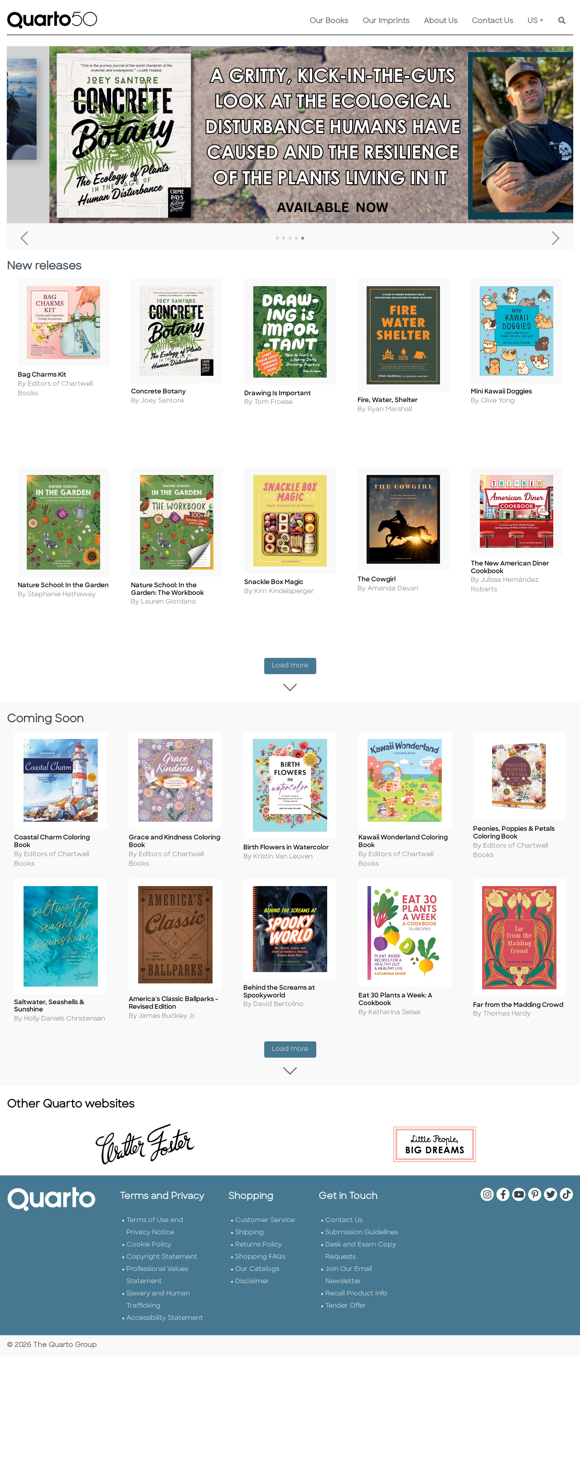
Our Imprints (385, 21)
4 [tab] (296, 238)
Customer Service (265, 1193)
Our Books (328, 21)
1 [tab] (277, 238)
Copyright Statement (161, 1230)
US (532, 21)
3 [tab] (290, 238)
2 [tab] (283, 238)
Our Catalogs (257, 1242)
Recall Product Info (356, 1266)
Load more (294, 649)
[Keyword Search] (562, 21)
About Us (440, 21)
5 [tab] (303, 238)
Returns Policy (258, 1217)
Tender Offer (345, 1278)
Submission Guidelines (361, 1205)
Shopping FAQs (260, 1230)
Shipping (249, 1205)
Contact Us (492, 21)
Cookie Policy (148, 1217)
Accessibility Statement (164, 1291)
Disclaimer (252, 1254)
